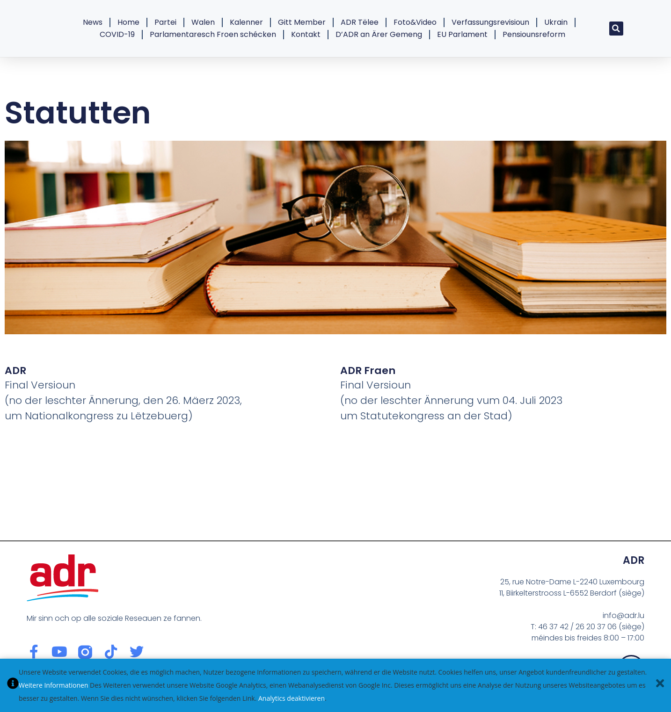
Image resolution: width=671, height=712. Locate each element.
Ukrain (556, 22)
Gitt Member (302, 22)
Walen (203, 22)
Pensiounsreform (534, 34)
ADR (15, 370)
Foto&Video (415, 22)
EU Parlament (462, 34)
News (92, 22)
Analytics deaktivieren (291, 698)
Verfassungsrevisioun (490, 22)
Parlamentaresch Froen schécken (213, 34)
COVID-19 (117, 34)
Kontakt (306, 34)
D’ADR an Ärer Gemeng (379, 34)
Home (128, 22)
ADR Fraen (367, 370)
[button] (616, 29)
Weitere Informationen (53, 685)
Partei (165, 22)
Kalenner (246, 22)
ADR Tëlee (360, 22)
